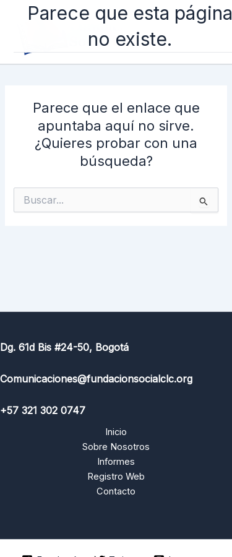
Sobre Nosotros (116, 446)
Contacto (116, 491)
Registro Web (116, 476)
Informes (116, 461)
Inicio (116, 432)
